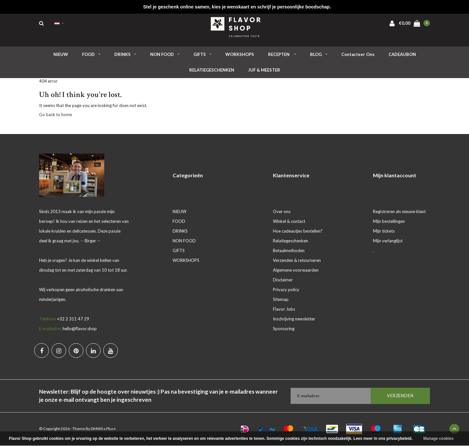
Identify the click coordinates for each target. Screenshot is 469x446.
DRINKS (125, 55)
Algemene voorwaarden (296, 270)
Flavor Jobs (284, 309)
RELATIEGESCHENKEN (211, 71)
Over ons (282, 212)
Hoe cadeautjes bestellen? (297, 231)
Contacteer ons (358, 55)
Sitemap (281, 300)
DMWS (97, 429)
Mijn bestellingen (389, 221)
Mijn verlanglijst (388, 241)
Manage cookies (438, 438)
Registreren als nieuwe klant (399, 212)
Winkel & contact (289, 221)
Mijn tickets (384, 231)
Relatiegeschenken (290, 241)
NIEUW (60, 55)
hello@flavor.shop (80, 329)
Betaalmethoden (289, 251)
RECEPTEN (282, 55)
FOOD (91, 55)
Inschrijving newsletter (294, 319)
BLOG (318, 55)
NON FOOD (164, 55)
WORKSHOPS (239, 55)
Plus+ (111, 429)
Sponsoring (283, 329)
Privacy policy (286, 290)
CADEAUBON (402, 55)
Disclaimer (283, 280)
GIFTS (202, 55)
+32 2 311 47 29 (73, 319)
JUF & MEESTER (264, 71)
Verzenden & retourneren (297, 261)
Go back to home (55, 115)
